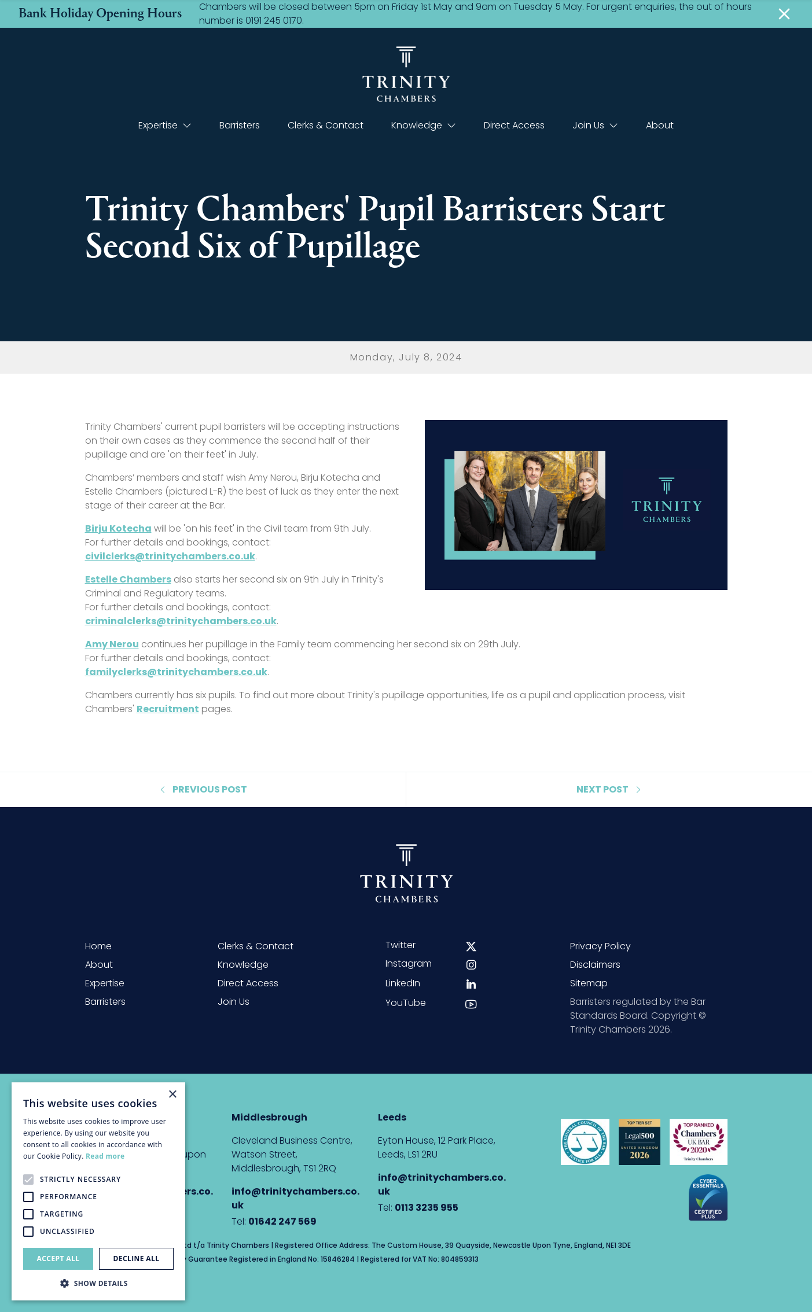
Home (98, 946)
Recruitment (168, 709)
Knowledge (423, 125)
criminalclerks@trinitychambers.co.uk (181, 621)
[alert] (98, 1191)
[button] (98, 1283)
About (660, 125)
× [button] (172, 1094)
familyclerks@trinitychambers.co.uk (176, 672)
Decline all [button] (136, 1258)
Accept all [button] (58, 1258)
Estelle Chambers (128, 579)
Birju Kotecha (118, 528)
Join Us (595, 125)
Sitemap (589, 983)
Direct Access (514, 125)
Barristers (239, 125)
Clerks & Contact (325, 125)
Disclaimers (595, 964)
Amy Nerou (112, 644)
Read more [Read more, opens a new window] (105, 1156)
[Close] (784, 14)
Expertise (165, 125)
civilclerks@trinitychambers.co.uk (170, 556)
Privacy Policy (600, 946)
